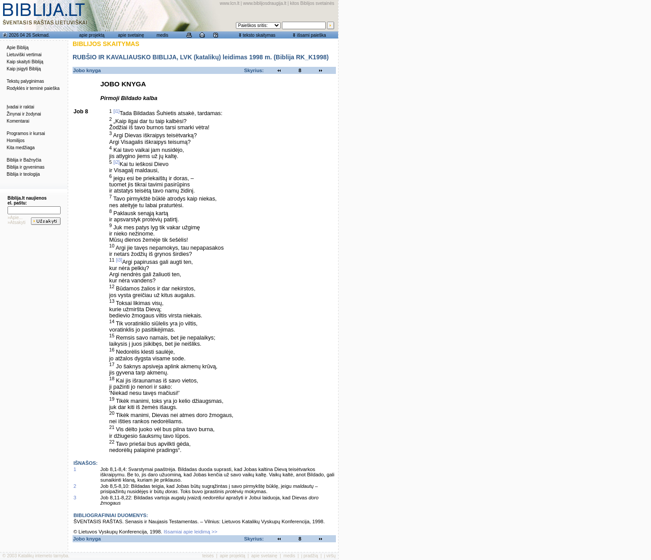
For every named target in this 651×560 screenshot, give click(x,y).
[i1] (116, 111)
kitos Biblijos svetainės (312, 3)
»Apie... (15, 217)
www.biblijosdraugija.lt (264, 3)
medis (163, 35)
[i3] (119, 260)
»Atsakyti (17, 222)
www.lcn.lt (229, 3)
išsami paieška (311, 35)
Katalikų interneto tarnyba (43, 555)
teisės (208, 555)
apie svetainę (131, 35)
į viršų (329, 555)
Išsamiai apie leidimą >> (191, 531)
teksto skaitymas (259, 35)
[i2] (116, 162)
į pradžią (309, 555)
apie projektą (91, 35)
